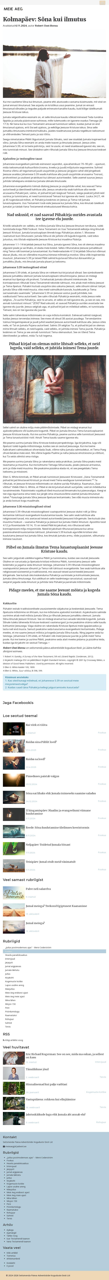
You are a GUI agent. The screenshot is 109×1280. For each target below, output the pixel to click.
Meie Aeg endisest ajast (16, 992)
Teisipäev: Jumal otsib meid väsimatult (51, 861)
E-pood (10, 1265)
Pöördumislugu (12, 1011)
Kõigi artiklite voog (13, 1040)
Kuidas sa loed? (35, 759)
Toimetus (11, 1255)
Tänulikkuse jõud (37, 1069)
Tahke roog (12, 1235)
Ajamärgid (11, 1232)
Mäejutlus (10, 989)
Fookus (8, 951)
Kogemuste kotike (14, 981)
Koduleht (11, 1263)
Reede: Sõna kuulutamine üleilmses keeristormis (57, 827)
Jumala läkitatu (12, 970)
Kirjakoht (9, 977)
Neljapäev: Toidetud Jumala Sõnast (48, 844)
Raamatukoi (11, 1015)
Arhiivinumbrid (13, 1258)
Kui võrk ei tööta (36, 725)
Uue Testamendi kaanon (18, 1238)
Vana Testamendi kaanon (19, 1241)
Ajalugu (10, 1230)
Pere (7, 1007)
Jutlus (7, 973)
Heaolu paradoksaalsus (16, 955)
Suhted (8, 1022)
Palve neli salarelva (38, 889)
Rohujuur (9, 1019)
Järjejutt (9, 962)
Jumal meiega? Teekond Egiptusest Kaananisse (56, 906)
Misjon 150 (10, 1004)
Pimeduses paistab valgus (42, 776)
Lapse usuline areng (14, 985)
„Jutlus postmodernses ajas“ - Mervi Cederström (28, 947)
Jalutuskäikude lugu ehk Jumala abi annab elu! (55, 1114)
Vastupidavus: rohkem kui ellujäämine (51, 1099)
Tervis (8, 1026)
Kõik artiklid (12, 1252)
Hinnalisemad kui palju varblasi (46, 1084)
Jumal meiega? (35, 923)
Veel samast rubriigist (23, 880)
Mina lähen (10, 1000)
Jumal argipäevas (13, 966)
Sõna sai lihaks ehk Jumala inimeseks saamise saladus (61, 793)
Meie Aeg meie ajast (15, 996)
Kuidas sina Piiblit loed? (41, 742)
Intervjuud (10, 958)
